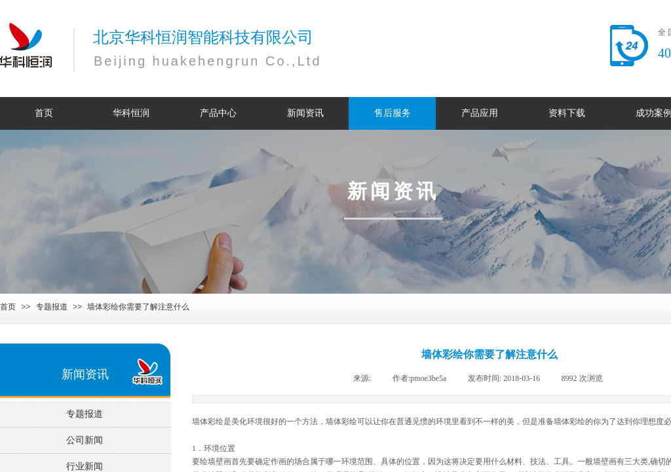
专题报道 (51, 306)
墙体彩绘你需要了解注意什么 (138, 306)
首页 (8, 306)
